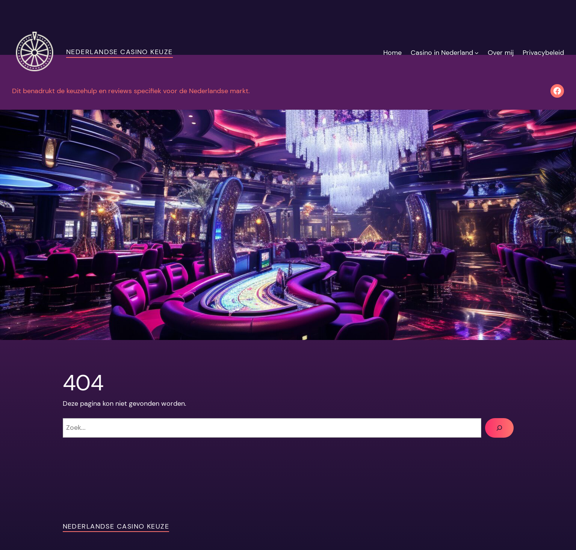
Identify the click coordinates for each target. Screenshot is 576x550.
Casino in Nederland (442, 52)
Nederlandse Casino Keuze (119, 51)
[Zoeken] (499, 428)
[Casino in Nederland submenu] (477, 53)
